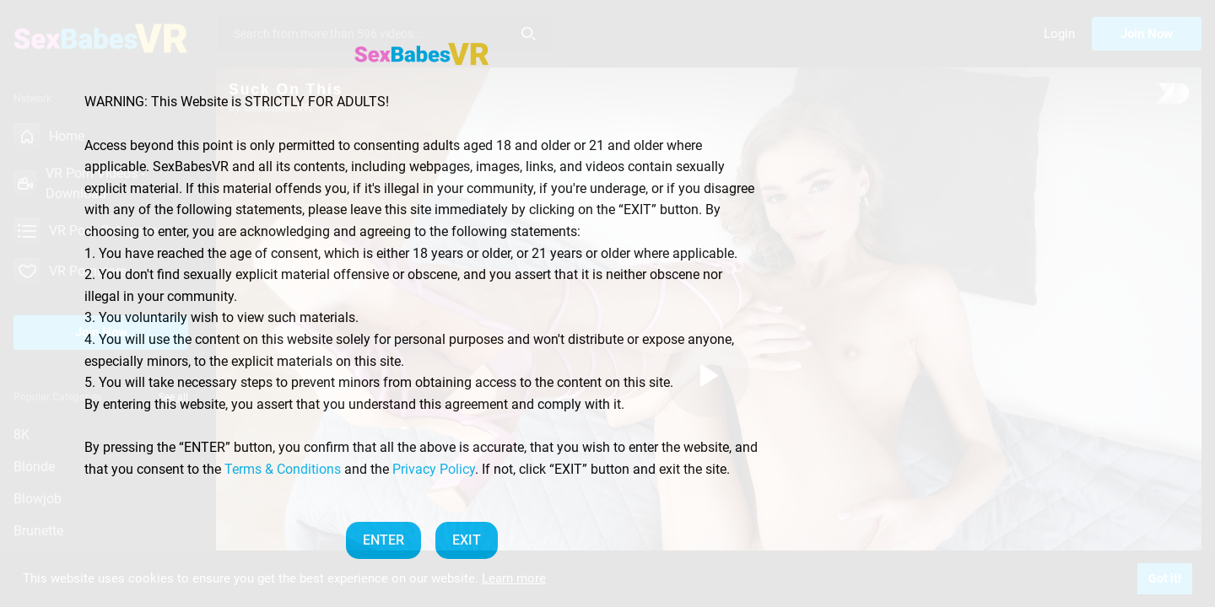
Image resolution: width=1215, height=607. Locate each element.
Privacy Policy (433, 469)
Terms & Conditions (282, 469)
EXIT (466, 540)
